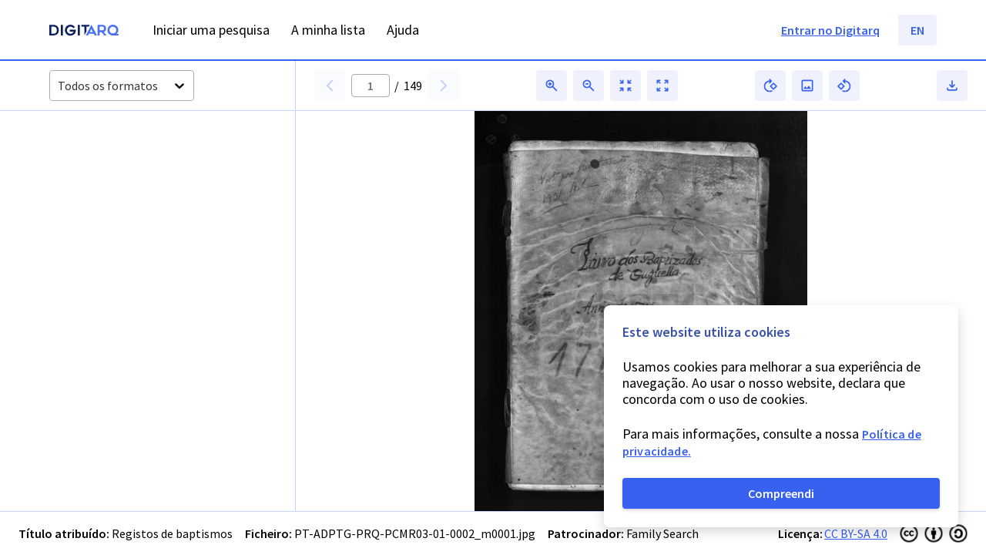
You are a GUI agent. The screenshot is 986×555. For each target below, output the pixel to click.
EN (917, 30)
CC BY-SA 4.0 (855, 533)
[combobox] (59, 86)
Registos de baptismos (172, 533)
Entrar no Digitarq (830, 30)
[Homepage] (84, 32)
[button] (98, 179)
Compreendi (781, 493)
